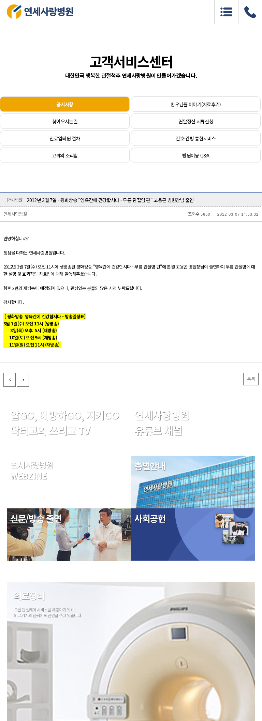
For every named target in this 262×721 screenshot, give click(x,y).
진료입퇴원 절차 (64, 138)
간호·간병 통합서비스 (196, 138)
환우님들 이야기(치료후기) (196, 104)
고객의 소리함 (65, 155)
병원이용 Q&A (195, 155)
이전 (9, 380)
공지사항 (64, 104)
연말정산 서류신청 (195, 121)
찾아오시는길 (64, 121)
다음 (23, 380)
